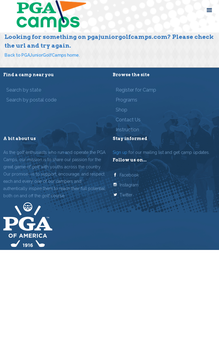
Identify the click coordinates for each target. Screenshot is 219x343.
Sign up (120, 152)
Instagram (129, 184)
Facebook (129, 175)
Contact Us (128, 120)
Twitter (126, 194)
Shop (121, 110)
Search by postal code (31, 100)
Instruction (127, 130)
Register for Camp (136, 90)
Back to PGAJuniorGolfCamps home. (42, 55)
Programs (126, 100)
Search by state (23, 90)
